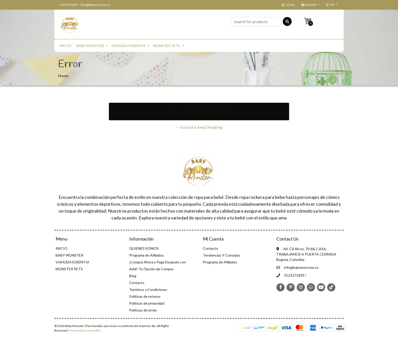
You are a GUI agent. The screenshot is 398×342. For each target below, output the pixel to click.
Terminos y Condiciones (148, 289)
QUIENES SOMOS (144, 248)
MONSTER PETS (166, 45)
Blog (132, 276)
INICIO (65, 45)
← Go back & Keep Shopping (199, 127)
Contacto (136, 282)
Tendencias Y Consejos (221, 255)
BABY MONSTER (90, 45)
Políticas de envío (143, 310)
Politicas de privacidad (146, 303)
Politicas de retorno (144, 296)
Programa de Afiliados (146, 255)
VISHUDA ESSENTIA (128, 45)
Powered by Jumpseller (84, 330)
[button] (310, 5)
